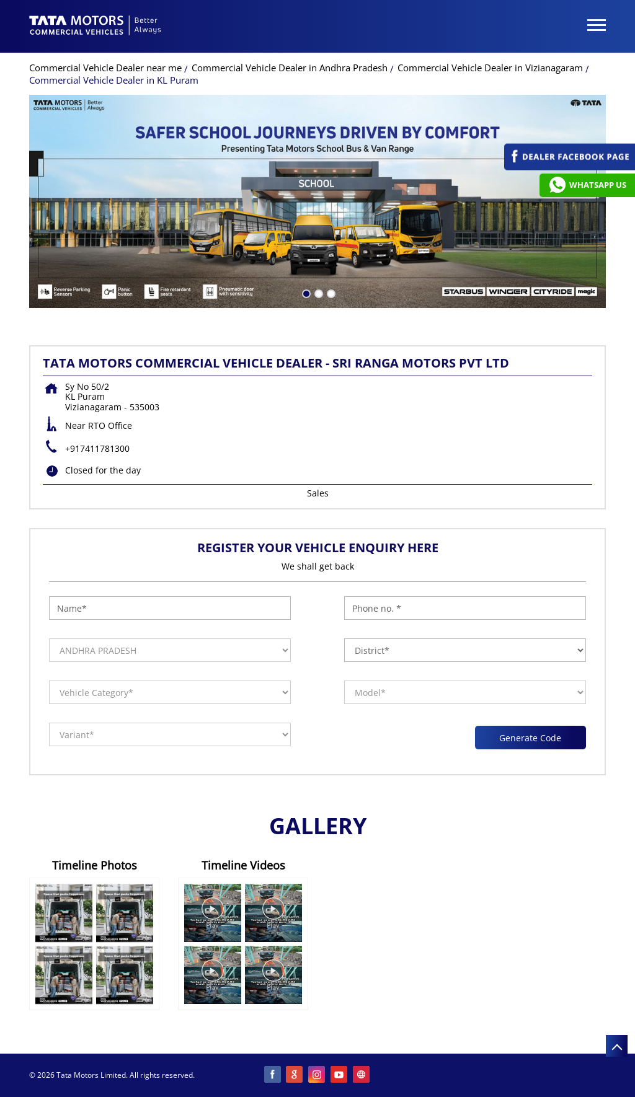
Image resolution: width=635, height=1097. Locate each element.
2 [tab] (317, 292)
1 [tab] (305, 292)
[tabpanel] (317, 201)
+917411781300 (97, 448)
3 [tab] (330, 292)
